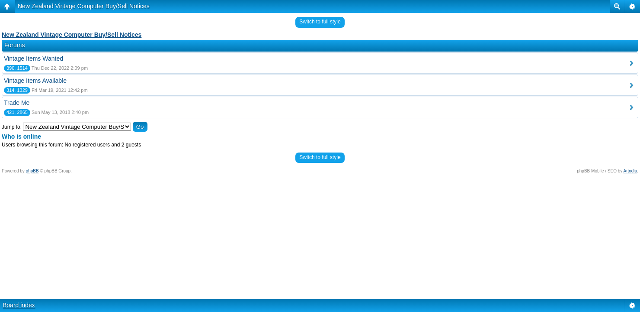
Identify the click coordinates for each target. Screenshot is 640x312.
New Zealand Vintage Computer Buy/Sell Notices (84, 6)
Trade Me (16, 102)
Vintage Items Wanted (33, 58)
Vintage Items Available (35, 80)
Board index (19, 305)
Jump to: (12, 127)
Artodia (630, 171)
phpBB (32, 171)
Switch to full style (319, 22)
